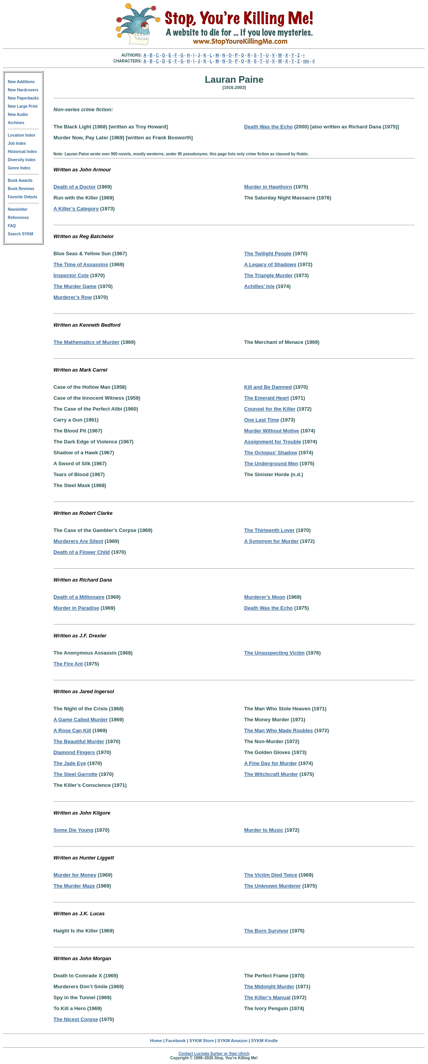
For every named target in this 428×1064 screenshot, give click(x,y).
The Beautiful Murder (78, 741)
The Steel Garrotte (75, 774)
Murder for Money (74, 875)
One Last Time (261, 420)
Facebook (176, 1040)
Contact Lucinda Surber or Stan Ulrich (214, 1054)
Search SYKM (20, 234)
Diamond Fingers (74, 752)
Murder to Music (263, 830)
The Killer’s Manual (267, 997)
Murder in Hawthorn (268, 187)
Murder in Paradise (76, 608)
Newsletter (18, 209)
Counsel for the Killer (269, 409)
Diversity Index (22, 160)
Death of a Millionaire (79, 597)
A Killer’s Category (76, 209)
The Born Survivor (266, 931)
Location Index (22, 135)
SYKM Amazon (232, 1040)
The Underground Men (271, 463)
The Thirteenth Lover (269, 530)
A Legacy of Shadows (270, 264)
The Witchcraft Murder (271, 774)
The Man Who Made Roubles (278, 730)
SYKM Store (201, 1040)
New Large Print (22, 106)
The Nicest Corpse (75, 1019)
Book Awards (20, 180)
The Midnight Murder (269, 986)
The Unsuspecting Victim (274, 653)
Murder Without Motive (271, 431)
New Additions (21, 82)
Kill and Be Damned (268, 387)
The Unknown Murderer (272, 886)
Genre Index (19, 168)
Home (156, 1040)
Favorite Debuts (22, 197)
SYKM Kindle (264, 1040)
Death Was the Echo (268, 127)
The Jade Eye (69, 763)
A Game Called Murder (80, 719)
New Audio (18, 114)
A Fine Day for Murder (270, 763)
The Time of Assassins (80, 264)
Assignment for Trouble (272, 442)
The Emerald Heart (266, 398)
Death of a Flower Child (81, 552)
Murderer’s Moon (264, 597)
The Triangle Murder (268, 275)
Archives (16, 123)
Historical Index (22, 151)
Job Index (17, 143)
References (18, 217)
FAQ (12, 226)
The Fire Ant (68, 664)
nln (306, 61)
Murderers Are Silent (78, 541)
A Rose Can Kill (72, 730)
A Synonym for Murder (271, 541)
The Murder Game (75, 286)
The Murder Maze (74, 886)
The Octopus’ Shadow (270, 452)
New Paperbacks (23, 98)
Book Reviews (21, 189)
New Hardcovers (23, 90)
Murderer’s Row (72, 297)
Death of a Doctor (74, 187)
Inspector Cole (71, 275)
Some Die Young (73, 830)
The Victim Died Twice (270, 875)
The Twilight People (267, 253)
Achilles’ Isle (259, 286)
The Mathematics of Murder (86, 342)
